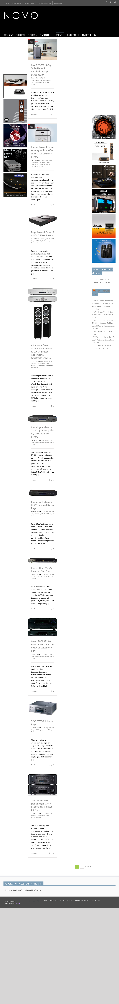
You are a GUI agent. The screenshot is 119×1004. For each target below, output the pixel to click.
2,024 (51, 853)
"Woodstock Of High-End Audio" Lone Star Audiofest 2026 (102, 315)
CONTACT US (95, 900)
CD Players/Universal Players (45, 442)
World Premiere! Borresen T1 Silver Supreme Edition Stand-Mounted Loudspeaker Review (103, 324)
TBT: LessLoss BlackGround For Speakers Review (103, 346)
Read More (34, 114)
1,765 (51, 765)
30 (52, 691)
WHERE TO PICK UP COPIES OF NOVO (61, 900)
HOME (45, 900)
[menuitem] (6, 3)
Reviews (33, 84)
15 (52, 205)
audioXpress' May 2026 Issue (102, 332)
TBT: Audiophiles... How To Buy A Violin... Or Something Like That (103, 340)
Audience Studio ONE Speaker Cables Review (101, 280)
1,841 (51, 609)
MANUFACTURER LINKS (82, 900)
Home (38, 365)
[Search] (95, 35)
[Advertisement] (45, 26)
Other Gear (46, 82)
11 (52, 406)
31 (52, 114)
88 (52, 279)
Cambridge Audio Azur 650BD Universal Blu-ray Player (42, 505)
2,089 (51, 549)
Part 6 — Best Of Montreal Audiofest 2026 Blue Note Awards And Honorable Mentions (103, 304)
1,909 (51, 480)
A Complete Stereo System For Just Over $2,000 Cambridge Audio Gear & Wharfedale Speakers (41, 351)
